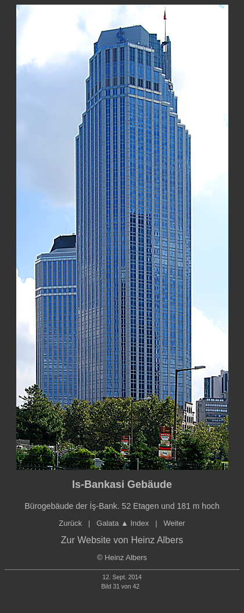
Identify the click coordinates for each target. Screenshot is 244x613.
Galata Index (122, 523)
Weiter (174, 523)
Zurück (70, 523)
